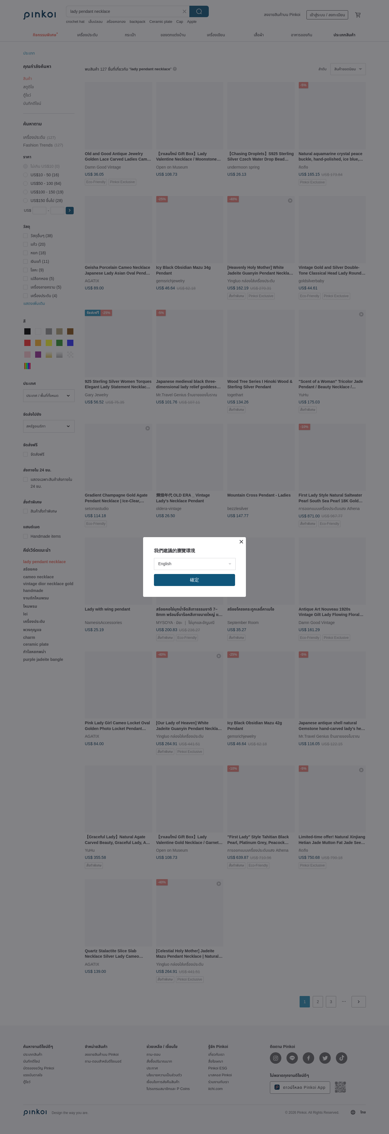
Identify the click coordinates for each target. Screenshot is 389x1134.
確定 (194, 579)
